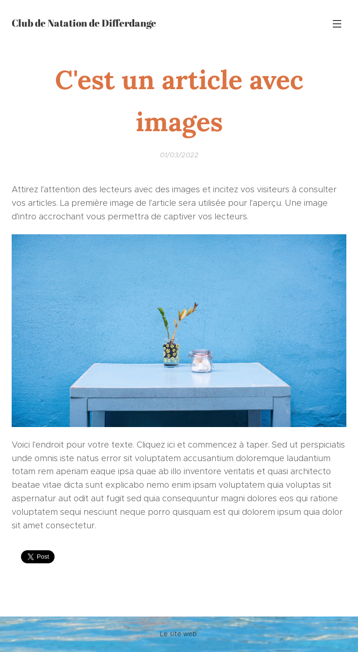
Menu (337, 23)
